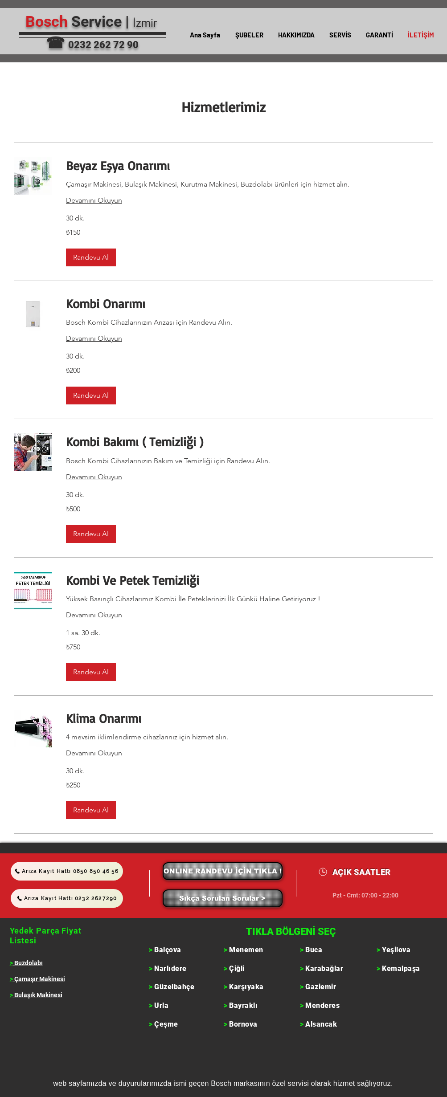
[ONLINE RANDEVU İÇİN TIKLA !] (223, 871)
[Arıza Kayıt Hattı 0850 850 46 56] (67, 871)
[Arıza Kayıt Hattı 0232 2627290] (67, 898)
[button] (249, 34)
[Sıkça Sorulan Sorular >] (223, 898)
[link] (249, 165)
